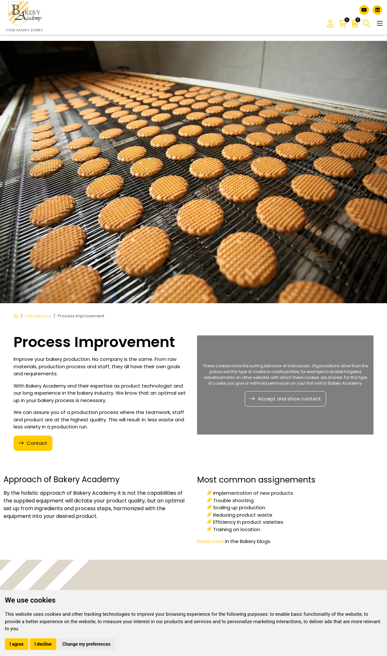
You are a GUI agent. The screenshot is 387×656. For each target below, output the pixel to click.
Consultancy (38, 316)
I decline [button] (43, 644)
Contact (37, 443)
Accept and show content (289, 398)
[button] (330, 24)
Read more (210, 541)
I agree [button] (17, 644)
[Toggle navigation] (379, 23)
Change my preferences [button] (86, 644)
